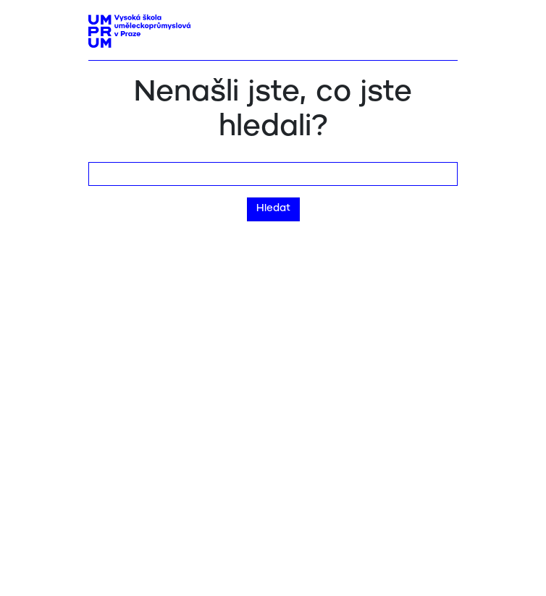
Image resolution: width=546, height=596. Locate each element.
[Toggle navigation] (441, 26)
